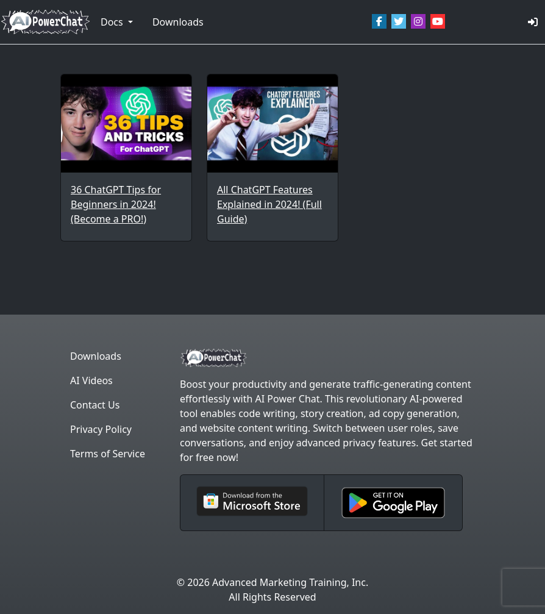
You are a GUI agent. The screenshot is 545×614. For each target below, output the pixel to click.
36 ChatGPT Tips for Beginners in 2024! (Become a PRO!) (116, 204)
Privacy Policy (101, 429)
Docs (113, 22)
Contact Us (94, 405)
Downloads (178, 22)
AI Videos (91, 380)
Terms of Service (107, 453)
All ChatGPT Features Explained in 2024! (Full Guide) (269, 204)
